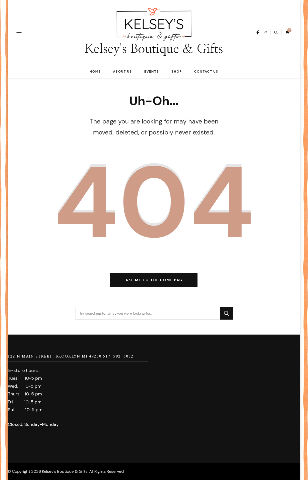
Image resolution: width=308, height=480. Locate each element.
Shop (176, 71)
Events (151, 71)
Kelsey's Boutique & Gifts (154, 49)
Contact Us (206, 71)
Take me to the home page (154, 280)
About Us (122, 71)
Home (95, 71)
